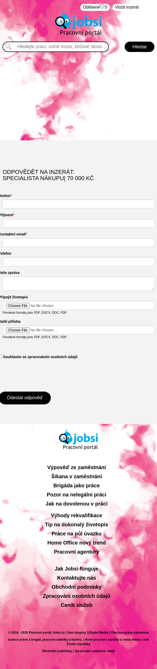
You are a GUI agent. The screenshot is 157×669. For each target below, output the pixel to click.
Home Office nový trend (76, 543)
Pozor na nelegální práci (76, 494)
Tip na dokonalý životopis (76, 524)
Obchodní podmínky (77, 587)
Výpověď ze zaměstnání (76, 467)
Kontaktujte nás (76, 578)
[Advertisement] (78, 96)
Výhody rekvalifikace (76, 515)
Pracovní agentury (76, 552)
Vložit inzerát (127, 7)
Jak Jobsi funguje (76, 569)
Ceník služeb (76, 605)
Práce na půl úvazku (76, 533)
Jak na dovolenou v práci (77, 504)
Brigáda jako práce (76, 485)
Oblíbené (95, 7)
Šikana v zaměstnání (76, 476)
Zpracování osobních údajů (76, 596)
